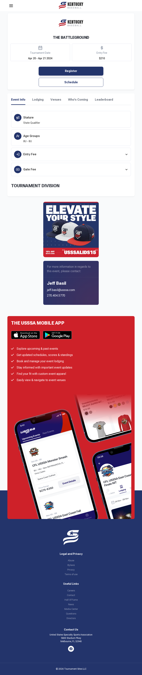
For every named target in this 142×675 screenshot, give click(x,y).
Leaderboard (104, 99)
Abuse (71, 560)
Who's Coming (78, 99)
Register (71, 71)
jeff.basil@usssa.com (61, 290)
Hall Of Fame (71, 600)
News (71, 604)
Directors (71, 618)
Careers (71, 590)
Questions (71, 613)
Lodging (38, 99)
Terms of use (71, 574)
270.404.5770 (56, 295)
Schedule (71, 82)
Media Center (71, 609)
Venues (55, 99)
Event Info (18, 99)
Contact (71, 595)
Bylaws (71, 565)
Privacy (71, 569)
